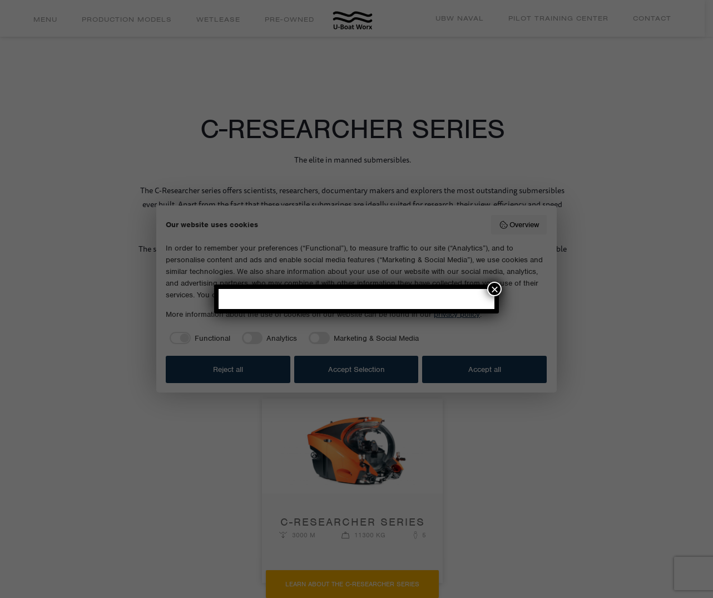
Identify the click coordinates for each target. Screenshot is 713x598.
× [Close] (494, 289)
